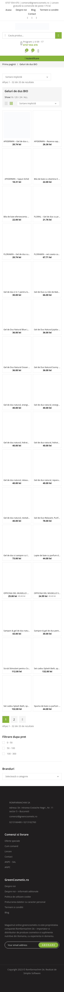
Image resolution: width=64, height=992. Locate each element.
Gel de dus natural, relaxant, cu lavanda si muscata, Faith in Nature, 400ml (17, 480)
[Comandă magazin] (26, 77)
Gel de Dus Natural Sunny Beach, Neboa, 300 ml (47, 367)
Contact (8, 856)
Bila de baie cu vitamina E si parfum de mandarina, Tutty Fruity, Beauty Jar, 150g (47, 178)
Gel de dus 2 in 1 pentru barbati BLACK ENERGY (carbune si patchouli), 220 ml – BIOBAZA (17, 292)
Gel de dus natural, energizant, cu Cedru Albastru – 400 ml (17, 404)
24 (21, 97)
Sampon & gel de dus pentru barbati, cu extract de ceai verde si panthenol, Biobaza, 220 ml (47, 630)
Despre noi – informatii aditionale (21, 891)
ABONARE (48, 944)
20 (16, 97)
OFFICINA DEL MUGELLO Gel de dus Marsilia (17, 593)
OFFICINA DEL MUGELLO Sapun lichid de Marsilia (47, 593)
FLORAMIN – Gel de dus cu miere (17, 254)
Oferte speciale (12, 840)
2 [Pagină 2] (14, 719)
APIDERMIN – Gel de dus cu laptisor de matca (17, 141)
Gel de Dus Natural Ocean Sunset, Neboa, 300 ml (17, 367)
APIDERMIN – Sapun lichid (17, 178)
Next (22, 719)
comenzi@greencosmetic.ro (23, 816)
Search (58, 35)
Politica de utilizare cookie (18, 896)
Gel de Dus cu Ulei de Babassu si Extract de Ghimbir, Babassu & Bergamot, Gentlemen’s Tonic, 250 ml (47, 292)
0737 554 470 (30, 44)
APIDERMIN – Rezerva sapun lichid (47, 141)
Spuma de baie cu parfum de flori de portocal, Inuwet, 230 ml (47, 706)
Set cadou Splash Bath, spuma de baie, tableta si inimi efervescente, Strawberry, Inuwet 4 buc (17, 706)
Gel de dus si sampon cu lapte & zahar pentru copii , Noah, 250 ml (17, 555)
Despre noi (10, 886)
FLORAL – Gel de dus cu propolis (47, 216)
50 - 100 (10, 748)
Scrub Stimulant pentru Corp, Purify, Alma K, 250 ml (17, 668)
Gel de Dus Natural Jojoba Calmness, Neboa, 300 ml (47, 329)
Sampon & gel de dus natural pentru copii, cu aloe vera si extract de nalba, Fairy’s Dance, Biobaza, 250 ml (17, 630)
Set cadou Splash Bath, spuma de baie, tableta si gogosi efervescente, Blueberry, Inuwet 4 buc (47, 668)
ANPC (7, 867)
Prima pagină (9, 64)
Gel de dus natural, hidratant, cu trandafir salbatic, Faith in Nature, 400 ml (47, 442)
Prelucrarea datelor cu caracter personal (25, 901)
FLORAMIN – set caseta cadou (47, 254)
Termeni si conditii (14, 907)
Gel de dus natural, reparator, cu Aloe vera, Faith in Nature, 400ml (47, 480)
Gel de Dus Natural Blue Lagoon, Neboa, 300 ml (17, 329)
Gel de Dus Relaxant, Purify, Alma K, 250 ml (47, 517)
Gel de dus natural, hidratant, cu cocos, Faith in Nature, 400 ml (17, 442)
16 (12, 97)
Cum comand (11, 846)
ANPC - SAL (10, 861)
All (26, 97)
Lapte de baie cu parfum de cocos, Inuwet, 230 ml (47, 555)
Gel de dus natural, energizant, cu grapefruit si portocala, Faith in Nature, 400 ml (47, 404)
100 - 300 (11, 753)
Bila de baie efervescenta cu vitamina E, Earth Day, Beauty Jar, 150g (17, 216)
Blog (7, 912)
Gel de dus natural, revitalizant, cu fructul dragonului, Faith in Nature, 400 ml (17, 517)
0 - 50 (9, 742)
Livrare (8, 851)
